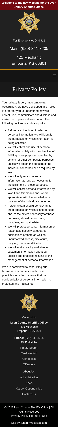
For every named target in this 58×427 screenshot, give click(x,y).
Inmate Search (29, 347)
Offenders (29, 364)
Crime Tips (29, 358)
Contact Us (29, 394)
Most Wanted (29, 353)
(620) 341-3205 (34, 48)
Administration (29, 377)
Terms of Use (39, 415)
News (29, 383)
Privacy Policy (19, 415)
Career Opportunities (29, 388)
